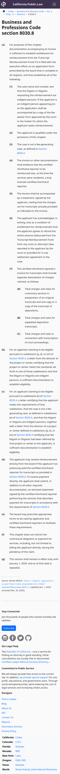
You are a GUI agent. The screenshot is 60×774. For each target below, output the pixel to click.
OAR (18, 760)
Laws (18, 755)
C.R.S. (19, 742)
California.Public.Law (28, 4)
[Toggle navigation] (54, 4)
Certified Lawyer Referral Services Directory (25, 661)
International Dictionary (44, 769)
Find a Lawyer (9, 699)
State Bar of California (18, 651)
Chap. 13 (10, 14)
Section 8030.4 (17, 358)
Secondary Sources (12, 726)
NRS (18, 751)
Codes (11, 11)
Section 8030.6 (17, 476)
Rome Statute (23, 769)
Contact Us (7, 717)
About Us (7, 708)
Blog (4, 703)
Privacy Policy (9, 731)
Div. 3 (49, 11)
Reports (6, 722)
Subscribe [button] (9, 628)
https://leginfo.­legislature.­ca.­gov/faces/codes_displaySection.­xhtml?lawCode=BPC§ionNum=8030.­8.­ (28, 584)
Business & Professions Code (30, 11)
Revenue (21, 14)
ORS (23, 760)
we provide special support (34, 677)
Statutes (20, 746)
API (3, 712)
